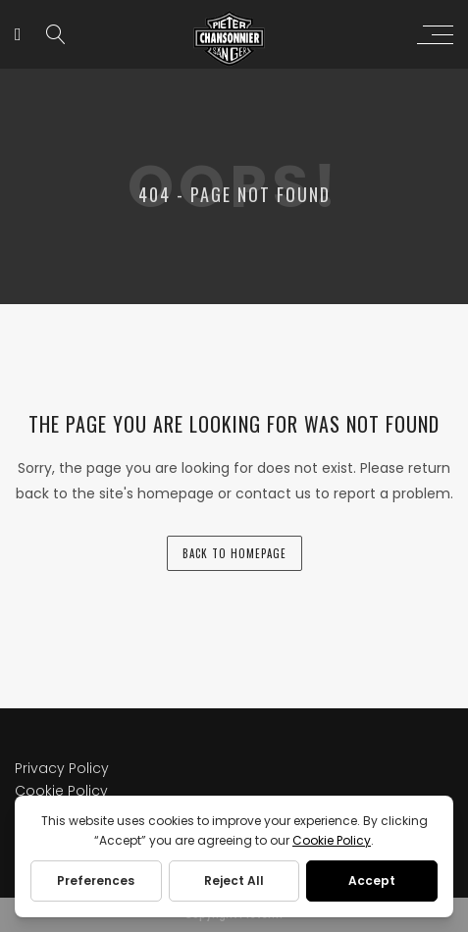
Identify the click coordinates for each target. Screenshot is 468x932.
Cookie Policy (61, 791)
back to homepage (234, 553)
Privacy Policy (62, 768)
